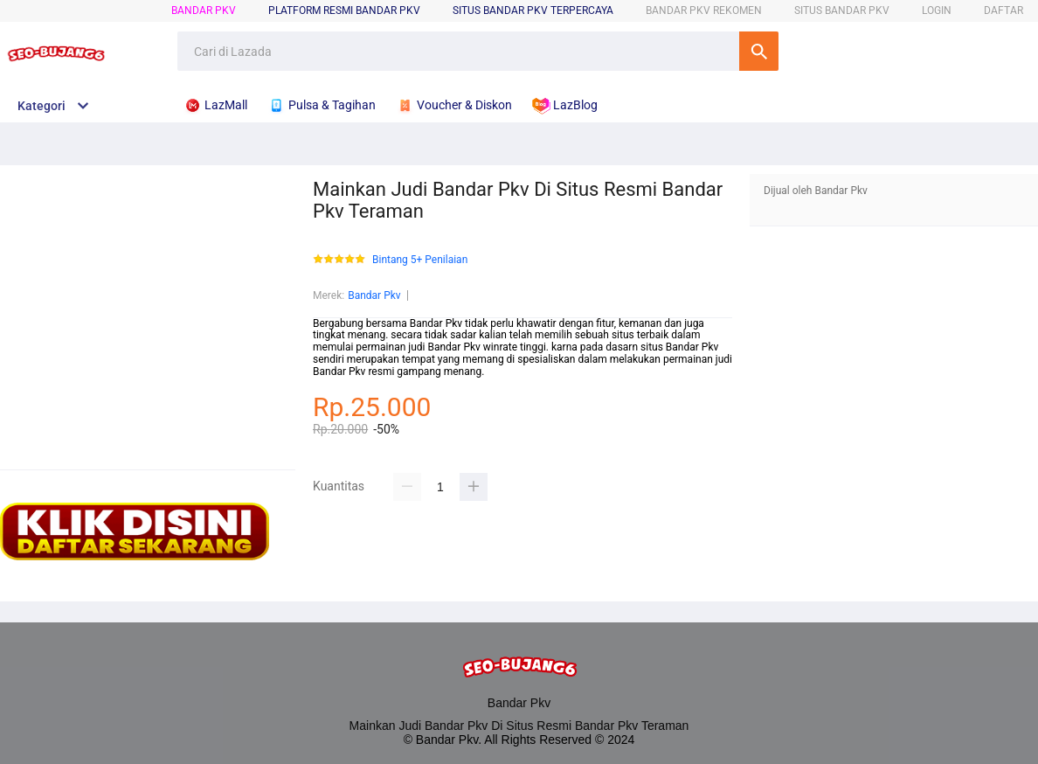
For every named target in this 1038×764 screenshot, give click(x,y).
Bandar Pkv (203, 10)
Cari (758, 51)
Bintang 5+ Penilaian (419, 260)
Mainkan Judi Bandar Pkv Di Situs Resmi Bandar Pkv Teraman (519, 726)
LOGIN (937, 10)
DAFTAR (1003, 10)
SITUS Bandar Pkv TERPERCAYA (533, 10)
